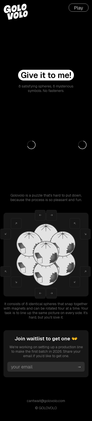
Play (78, 8)
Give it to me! (46, 75)
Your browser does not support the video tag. (46, 22)
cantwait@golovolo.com (46, 401)
